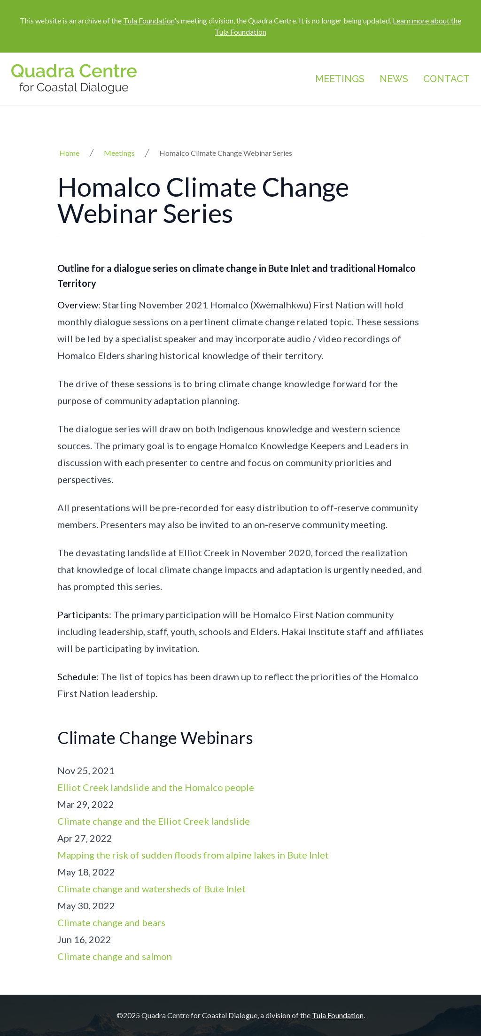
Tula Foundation (148, 20)
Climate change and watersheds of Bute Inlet (151, 888)
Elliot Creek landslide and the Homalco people (155, 787)
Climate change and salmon (114, 956)
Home (69, 152)
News (394, 78)
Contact (446, 78)
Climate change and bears (111, 922)
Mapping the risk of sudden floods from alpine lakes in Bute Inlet (193, 854)
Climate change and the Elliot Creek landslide (153, 821)
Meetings (340, 78)
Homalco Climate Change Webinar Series (225, 152)
